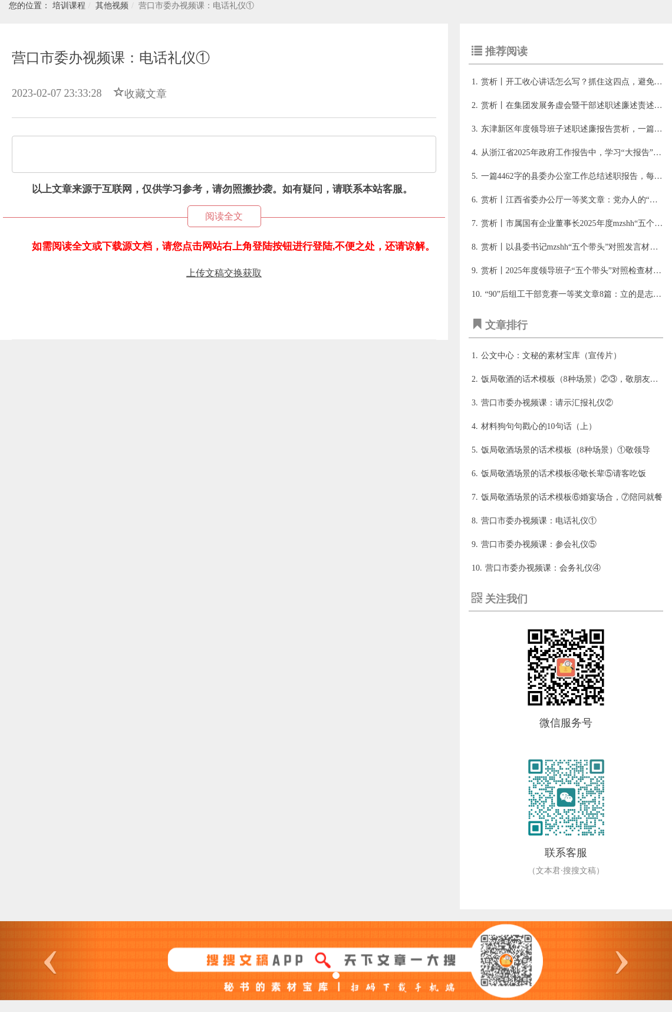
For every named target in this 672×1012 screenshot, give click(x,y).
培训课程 (68, 5)
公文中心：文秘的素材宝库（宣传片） (551, 355)
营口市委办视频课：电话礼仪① (539, 520)
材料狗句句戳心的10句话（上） (539, 426)
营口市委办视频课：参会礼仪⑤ (539, 544)
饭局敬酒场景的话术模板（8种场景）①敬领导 (565, 450)
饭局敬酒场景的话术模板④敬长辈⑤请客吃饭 (563, 473)
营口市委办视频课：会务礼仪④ (543, 568)
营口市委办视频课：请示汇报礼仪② (547, 402)
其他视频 (112, 5)
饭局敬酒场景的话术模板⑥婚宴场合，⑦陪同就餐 (572, 497)
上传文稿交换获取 (224, 273)
